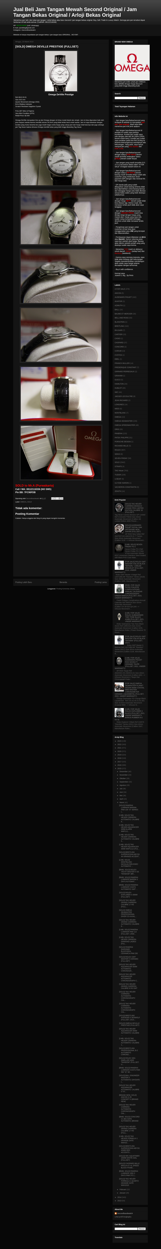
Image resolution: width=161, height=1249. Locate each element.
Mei (121, 796)
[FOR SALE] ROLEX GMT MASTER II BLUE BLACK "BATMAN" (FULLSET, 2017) (135, 639)
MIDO (117, 409)
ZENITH (118, 491)
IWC (116, 392)
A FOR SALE (120, 289)
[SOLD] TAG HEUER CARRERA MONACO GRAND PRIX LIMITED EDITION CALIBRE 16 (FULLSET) (134, 508)
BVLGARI (118, 330)
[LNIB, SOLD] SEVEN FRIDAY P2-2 (133, 545)
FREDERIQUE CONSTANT (125, 367)
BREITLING (119, 326)
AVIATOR (118, 301)
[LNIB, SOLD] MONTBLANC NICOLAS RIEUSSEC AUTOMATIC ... (128, 863)
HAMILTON (119, 384)
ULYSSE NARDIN (122, 483)
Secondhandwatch (125, 1213)
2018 (119, 758)
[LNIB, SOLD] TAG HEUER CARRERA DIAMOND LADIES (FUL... (127, 940)
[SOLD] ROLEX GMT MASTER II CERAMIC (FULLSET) (128, 959)
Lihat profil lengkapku (123, 1217)
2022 (119, 744)
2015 (119, 768)
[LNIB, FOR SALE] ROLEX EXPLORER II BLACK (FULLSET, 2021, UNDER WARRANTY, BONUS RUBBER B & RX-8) (130, 714)
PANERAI (118, 433)
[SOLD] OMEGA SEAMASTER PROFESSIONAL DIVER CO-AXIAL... (128, 913)
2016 (119, 765)
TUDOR (118, 475)
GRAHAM (118, 376)
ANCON (118, 293)
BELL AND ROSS (122, 318)
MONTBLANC (120, 413)
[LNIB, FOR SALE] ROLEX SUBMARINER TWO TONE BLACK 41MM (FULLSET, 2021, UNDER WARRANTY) (134, 617)
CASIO (117, 338)
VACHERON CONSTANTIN (125, 487)
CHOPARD (119, 343)
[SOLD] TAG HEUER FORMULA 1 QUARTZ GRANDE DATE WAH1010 (129, 1182)
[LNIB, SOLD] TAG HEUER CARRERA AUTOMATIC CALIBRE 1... (129, 1041)
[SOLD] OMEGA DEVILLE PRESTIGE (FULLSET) (129, 1024)
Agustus (122, 785)
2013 (119, 1201)
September (124, 782)
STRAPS (118, 466)
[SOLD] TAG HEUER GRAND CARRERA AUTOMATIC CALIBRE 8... (129, 923)
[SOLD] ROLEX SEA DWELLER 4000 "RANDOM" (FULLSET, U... (129, 1061)
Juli (121, 789)
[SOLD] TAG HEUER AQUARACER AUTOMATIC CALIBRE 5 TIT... (129, 1088)
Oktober (122, 778)
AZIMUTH (119, 305)
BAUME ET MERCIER (123, 314)
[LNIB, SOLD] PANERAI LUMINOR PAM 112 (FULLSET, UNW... (128, 932)
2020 (119, 751)
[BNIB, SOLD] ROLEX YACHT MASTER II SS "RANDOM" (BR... (129, 872)
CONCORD (119, 347)
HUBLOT (118, 388)
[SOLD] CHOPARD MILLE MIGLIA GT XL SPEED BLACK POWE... (129, 1165)
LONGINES (119, 404)
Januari (122, 1193)
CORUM (118, 351)
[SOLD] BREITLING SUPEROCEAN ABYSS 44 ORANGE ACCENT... (129, 854)
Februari (123, 1189)
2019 (119, 755)
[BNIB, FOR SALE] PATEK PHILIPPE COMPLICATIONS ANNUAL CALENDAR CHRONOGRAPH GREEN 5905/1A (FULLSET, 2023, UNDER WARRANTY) (128, 591)
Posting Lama (101, 582)
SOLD (29, 502)
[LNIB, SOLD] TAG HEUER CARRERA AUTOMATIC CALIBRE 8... (129, 818)
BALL (117, 310)
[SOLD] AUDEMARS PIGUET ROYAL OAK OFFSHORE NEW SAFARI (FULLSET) (133, 528)
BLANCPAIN (120, 322)
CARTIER (118, 334)
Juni (121, 792)
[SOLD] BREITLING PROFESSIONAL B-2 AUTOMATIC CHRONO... (128, 1051)
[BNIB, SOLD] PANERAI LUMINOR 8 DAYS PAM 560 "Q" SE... (129, 1070)
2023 (119, 741)
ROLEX (118, 450)
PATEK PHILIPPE (122, 438)
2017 (119, 762)
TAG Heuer (119, 471)
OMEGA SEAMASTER (124, 421)
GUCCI (117, 380)
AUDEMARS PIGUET (123, 297)
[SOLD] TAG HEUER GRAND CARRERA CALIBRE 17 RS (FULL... (127, 903)
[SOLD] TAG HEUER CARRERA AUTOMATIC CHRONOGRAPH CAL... (127, 996)
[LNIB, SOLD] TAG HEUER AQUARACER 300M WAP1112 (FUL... (129, 846)
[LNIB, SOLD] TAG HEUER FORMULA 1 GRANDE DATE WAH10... (128, 1139)
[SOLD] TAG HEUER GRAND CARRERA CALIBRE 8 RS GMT (128, 986)
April (121, 799)
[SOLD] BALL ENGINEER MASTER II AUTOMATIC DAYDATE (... (129, 1078)
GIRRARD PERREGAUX (124, 372)
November (123, 775)
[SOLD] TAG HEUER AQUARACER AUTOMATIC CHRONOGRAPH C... (128, 977)
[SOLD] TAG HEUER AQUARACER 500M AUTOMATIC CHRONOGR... (128, 967)
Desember (123, 771)
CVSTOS (118, 355)
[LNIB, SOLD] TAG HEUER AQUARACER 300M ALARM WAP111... (129, 828)
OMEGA (23, 502)
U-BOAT (118, 479)
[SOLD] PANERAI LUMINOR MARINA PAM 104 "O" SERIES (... (128, 808)
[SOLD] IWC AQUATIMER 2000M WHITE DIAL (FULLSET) (129, 1158)
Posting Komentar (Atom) (65, 589)
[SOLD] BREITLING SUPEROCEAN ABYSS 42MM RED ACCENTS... (129, 1149)
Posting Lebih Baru (23, 582)
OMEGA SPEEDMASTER (125, 425)
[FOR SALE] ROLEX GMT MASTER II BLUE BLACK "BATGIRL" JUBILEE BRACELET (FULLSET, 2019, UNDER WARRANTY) (130, 567)
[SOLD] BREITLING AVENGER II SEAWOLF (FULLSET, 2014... (129, 1018)
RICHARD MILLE (121, 446)
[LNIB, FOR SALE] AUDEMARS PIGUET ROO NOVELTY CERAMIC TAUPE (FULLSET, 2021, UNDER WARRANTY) (130, 663)
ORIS (117, 429)
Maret (122, 802)
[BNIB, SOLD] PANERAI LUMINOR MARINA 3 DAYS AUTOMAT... (128, 879)
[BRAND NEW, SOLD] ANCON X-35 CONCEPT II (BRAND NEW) (128, 1098)
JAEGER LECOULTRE (124, 396)
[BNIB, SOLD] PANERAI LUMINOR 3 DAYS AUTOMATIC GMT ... (128, 887)
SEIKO (117, 454)
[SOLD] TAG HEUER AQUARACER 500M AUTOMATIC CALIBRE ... (129, 1032)
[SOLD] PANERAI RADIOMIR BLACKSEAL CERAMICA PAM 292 (128, 950)
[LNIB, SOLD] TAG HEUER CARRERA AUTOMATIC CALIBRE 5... (129, 838)
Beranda (63, 582)
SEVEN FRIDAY (121, 458)
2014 (119, 1197)
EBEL (117, 359)
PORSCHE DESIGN (123, 442)
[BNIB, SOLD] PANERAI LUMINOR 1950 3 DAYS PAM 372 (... (128, 1173)
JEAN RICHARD (121, 400)
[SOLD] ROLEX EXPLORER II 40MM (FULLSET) (128, 895)
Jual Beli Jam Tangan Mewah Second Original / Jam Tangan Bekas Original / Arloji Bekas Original (75, 12)
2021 (119, 748)
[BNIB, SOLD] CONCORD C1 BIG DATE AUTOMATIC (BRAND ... (129, 1120)
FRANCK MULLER (122, 363)
